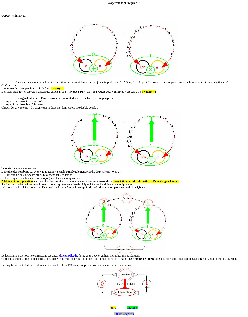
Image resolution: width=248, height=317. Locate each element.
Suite (113, 307)
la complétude (68, 255)
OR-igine (132, 307)
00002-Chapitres (124, 313)
